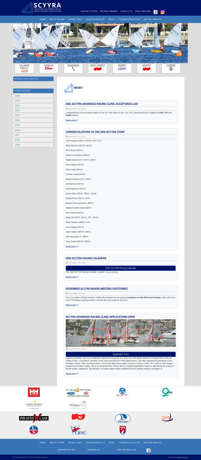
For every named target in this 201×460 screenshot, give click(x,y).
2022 (17, 110)
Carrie (171, 65)
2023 (17, 105)
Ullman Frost (24, 67)
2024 (17, 100)
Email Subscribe (143, 11)
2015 (17, 145)
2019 (17, 125)
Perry (122, 65)
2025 (17, 96)
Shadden (73, 65)
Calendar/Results (95, 19)
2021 (17, 115)
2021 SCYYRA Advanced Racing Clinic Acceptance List (102, 103)
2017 (17, 135)
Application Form (121, 354)
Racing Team (75, 19)
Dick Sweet (97, 65)
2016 (17, 140)
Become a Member (108, 11)
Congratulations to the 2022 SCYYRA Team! (95, 131)
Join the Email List (126, 450)
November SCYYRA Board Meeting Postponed (97, 288)
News (111, 19)
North (146, 65)
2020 (17, 120)
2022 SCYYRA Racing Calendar (86, 258)
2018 (17, 130)
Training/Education (129, 19)
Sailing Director (182, 457)
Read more (72, 120)
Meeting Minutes (153, 19)
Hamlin (48, 65)
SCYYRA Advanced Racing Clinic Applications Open (100, 316)
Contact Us (126, 11)
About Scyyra (56, 19)
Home (42, 19)
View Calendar (112, 272)
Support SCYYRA (89, 11)
